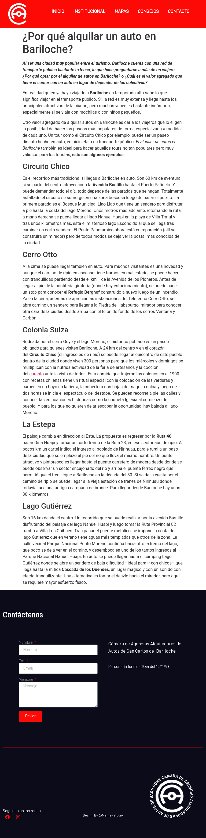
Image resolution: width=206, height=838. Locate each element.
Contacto (178, 11)
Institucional (89, 11)
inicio (58, 11)
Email (24, 661)
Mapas (122, 11)
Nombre (26, 642)
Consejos (148, 11)
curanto (36, 373)
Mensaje (26, 679)
